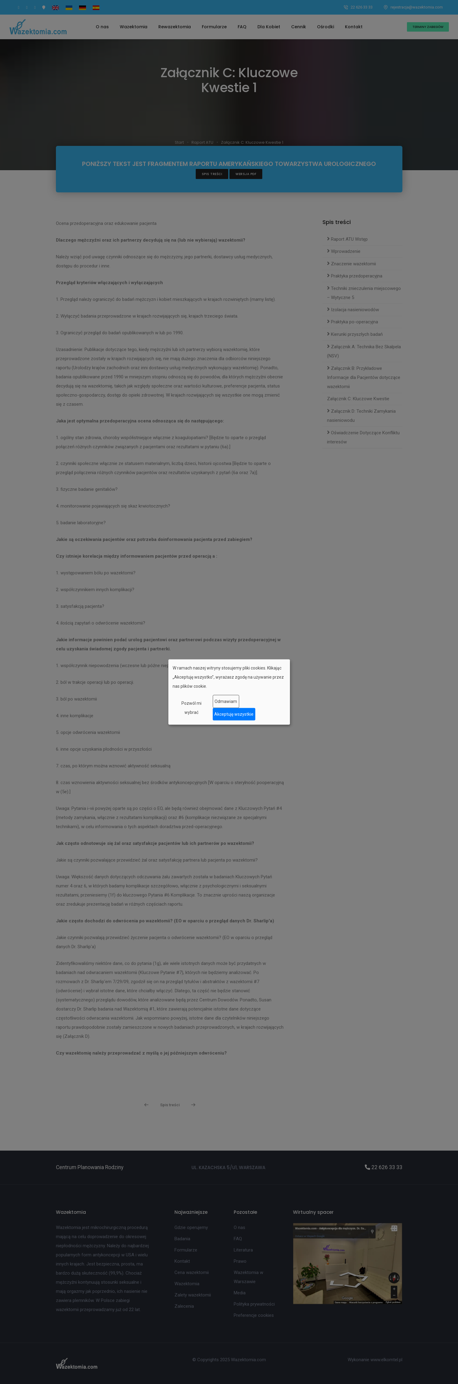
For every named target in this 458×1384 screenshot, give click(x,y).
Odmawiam (226, 701)
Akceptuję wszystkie (233, 714)
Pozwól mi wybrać (191, 707)
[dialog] (229, 692)
